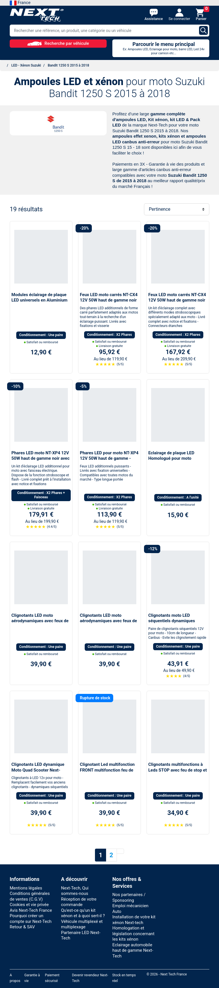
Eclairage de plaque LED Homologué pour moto (171, 455)
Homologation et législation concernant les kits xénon (133, 933)
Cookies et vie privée (29, 904)
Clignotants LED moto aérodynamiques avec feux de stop (39, 621)
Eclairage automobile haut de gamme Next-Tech (132, 950)
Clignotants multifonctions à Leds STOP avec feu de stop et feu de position (177, 770)
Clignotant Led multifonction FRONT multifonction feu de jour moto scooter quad (107, 770)
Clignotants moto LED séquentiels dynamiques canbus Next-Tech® (171, 621)
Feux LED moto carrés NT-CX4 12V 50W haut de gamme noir (108, 297)
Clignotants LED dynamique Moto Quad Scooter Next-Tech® (37, 770)
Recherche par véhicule (58, 43)
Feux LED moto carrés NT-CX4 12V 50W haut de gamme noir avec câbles (177, 300)
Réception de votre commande (78, 902)
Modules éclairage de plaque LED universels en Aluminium (39, 297)
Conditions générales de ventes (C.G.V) (30, 896)
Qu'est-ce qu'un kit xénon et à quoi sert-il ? (83, 913)
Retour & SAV (22, 926)
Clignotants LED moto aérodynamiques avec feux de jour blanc (108, 621)
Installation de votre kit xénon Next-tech (133, 919)
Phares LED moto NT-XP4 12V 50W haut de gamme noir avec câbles (40, 458)
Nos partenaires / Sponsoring (128, 897)
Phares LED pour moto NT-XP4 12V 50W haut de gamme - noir (109, 458)
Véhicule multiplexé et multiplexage (82, 924)
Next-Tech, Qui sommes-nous (74, 890)
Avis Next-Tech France (31, 910)
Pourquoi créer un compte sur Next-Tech (31, 918)
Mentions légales (26, 888)
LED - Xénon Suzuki (26, 65)
